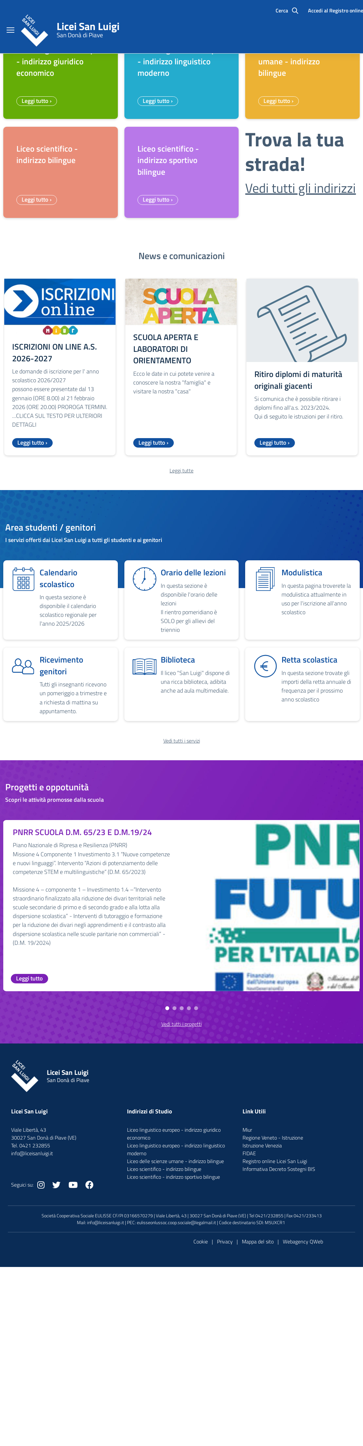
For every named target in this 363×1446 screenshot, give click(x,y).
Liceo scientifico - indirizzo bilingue (164, 1315)
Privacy (225, 1388)
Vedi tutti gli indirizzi (300, 334)
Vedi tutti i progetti (181, 1170)
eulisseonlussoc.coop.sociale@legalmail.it (176, 1368)
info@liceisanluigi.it (105, 1368)
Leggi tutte (181, 617)
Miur (247, 1276)
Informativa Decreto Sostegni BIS (279, 1315)
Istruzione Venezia (262, 1292)
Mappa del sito (258, 1388)
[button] (167, 1155)
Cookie (200, 1388)
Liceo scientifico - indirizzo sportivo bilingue (173, 1323)
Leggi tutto (29, 1124)
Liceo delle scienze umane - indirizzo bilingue (175, 1307)
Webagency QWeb (303, 1388)
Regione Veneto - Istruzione (273, 1284)
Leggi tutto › (37, 247)
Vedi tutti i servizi (181, 887)
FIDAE (249, 1300)
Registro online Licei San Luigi (275, 1307)
